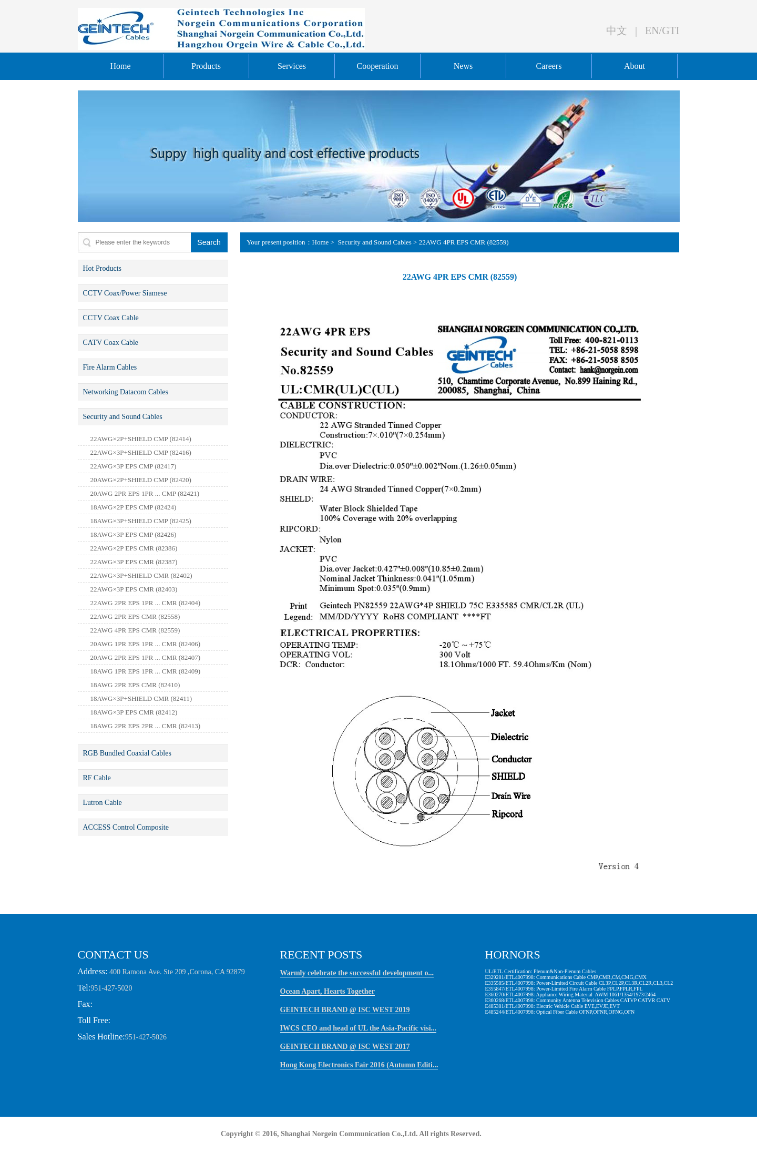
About (634, 66)
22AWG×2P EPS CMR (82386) (134, 548)
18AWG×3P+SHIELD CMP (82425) (140, 521)
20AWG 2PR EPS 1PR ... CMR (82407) (145, 657)
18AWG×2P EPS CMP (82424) (133, 507)
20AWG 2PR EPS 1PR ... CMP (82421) (145, 493)
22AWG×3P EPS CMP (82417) (133, 466)
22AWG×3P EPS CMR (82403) (134, 589)
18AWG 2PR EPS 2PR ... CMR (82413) (145, 726)
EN (652, 30)
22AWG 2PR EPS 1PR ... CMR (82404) (145, 603)
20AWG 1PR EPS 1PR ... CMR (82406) (145, 644)
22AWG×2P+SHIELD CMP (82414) (140, 439)
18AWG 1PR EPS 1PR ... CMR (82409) (145, 671)
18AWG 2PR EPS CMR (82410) (135, 685)
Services (292, 66)
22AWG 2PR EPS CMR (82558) (135, 616)
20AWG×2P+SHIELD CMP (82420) (140, 480)
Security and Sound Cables (374, 242)
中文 (616, 30)
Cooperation (377, 66)
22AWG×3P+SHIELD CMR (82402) (141, 575)
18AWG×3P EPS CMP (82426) (133, 534)
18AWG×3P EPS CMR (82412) (134, 712)
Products (206, 66)
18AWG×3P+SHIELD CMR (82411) (141, 698)
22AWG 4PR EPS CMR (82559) (135, 630)
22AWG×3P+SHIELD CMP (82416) (140, 452)
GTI (670, 30)
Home (120, 66)
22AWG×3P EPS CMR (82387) (134, 562)
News (463, 66)
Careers (549, 66)
